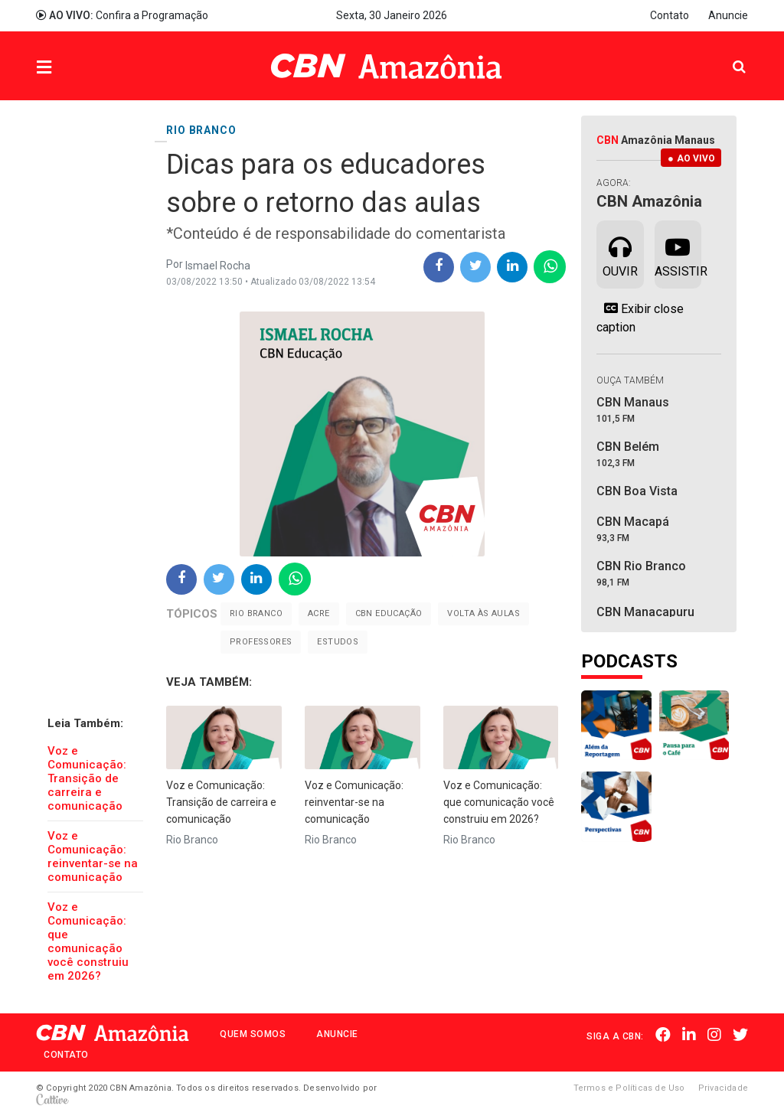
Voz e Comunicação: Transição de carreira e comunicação (86, 778)
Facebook (663, 1035)
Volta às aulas (483, 613)
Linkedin (689, 1035)
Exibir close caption (640, 317)
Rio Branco (256, 613)
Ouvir (620, 253)
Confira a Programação (122, 15)
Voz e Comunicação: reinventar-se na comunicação (92, 856)
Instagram (714, 1035)
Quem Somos (253, 1034)
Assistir (678, 253)
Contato (669, 15)
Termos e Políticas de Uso (629, 1088)
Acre (319, 613)
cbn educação (389, 613)
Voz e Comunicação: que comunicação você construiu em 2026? (88, 941)
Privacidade (723, 1088)
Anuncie (728, 15)
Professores (261, 642)
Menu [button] (75, 68)
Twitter (740, 1035)
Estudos (337, 642)
